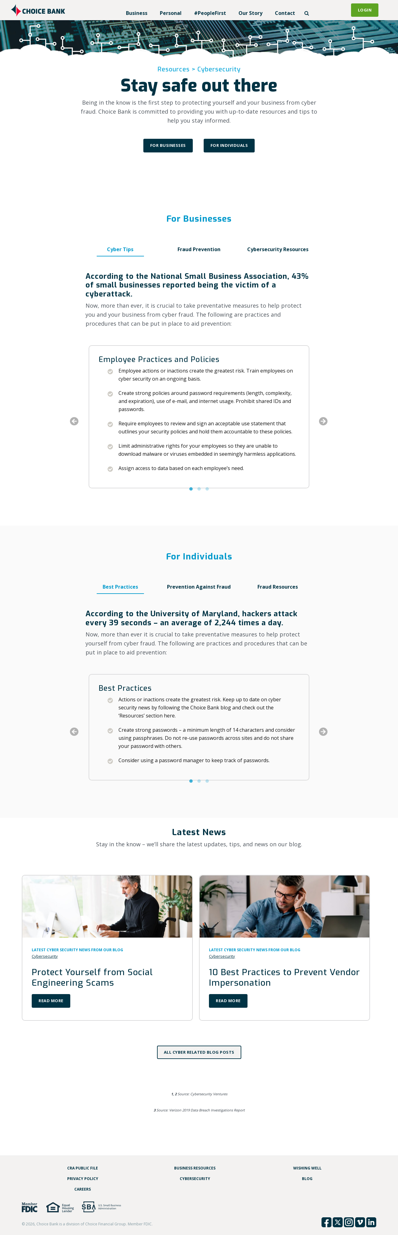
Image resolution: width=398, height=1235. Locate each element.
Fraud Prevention (199, 249)
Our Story (250, 13)
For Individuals (229, 145)
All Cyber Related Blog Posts (199, 1052)
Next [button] (323, 421)
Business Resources (194, 1168)
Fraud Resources (277, 586)
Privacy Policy (82, 1178)
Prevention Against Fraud (199, 586)
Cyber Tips (120, 249)
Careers (82, 1189)
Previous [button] (74, 421)
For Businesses (168, 145)
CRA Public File (82, 1168)
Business (136, 13)
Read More (51, 1000)
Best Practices (120, 586)
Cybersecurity (45, 956)
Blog (307, 1178)
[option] (199, 416)
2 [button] (199, 495)
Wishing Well (307, 1168)
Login (365, 10)
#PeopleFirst (210, 13)
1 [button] (191, 495)
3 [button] (207, 495)
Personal (171, 13)
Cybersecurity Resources (277, 249)
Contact (285, 13)
